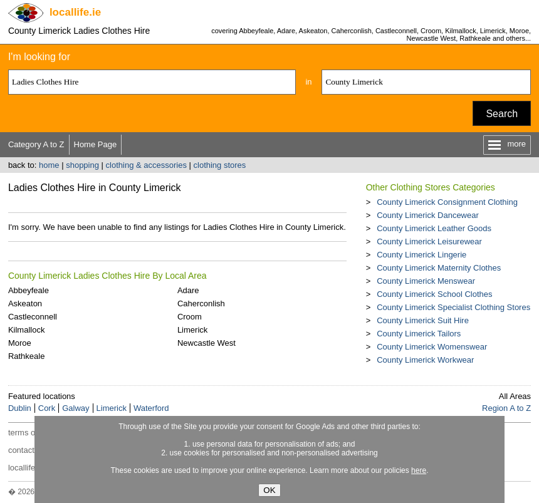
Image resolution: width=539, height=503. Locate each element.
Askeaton (25, 303)
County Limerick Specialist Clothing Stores (453, 307)
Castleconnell (32, 316)
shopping (82, 165)
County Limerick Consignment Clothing (447, 202)
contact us (26, 450)
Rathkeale (26, 356)
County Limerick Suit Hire (423, 320)
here (418, 470)
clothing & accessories (146, 165)
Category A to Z (36, 144)
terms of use (30, 432)
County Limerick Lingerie (421, 254)
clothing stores (220, 165)
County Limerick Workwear (425, 360)
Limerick (192, 329)
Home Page (95, 144)
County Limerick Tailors (419, 333)
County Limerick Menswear (426, 281)
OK (269, 490)
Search (502, 113)
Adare (188, 290)
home (49, 165)
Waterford (151, 408)
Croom (189, 316)
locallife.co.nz (32, 467)
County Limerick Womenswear (432, 346)
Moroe (19, 343)
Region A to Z (506, 408)
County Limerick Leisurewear (429, 241)
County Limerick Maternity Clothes (439, 267)
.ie (75, 12)
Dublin (19, 408)
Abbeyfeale (28, 290)
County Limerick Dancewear (428, 215)
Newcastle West (206, 343)
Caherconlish (201, 303)
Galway (75, 408)
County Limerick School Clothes (434, 294)
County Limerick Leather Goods (434, 228)
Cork (46, 408)
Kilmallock (26, 329)
